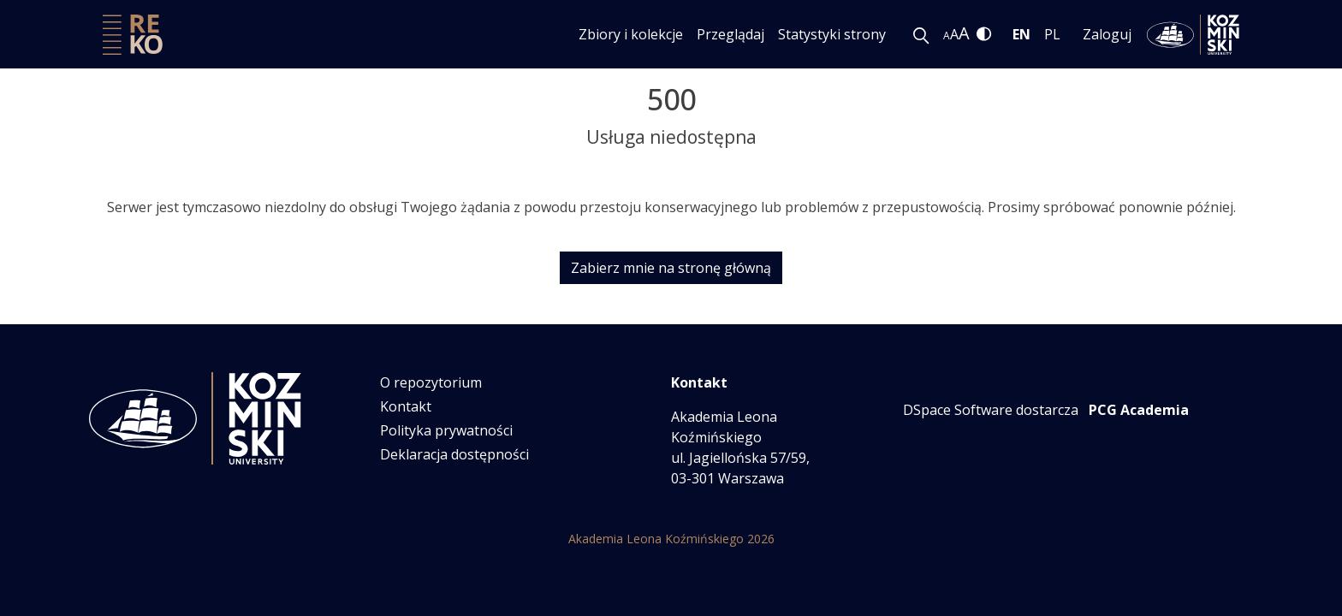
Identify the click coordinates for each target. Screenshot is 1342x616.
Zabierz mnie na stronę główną (671, 267)
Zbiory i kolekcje (631, 34)
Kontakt (405, 406)
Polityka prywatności (446, 430)
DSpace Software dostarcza (990, 409)
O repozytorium (431, 382)
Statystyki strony (832, 34)
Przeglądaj (730, 34)
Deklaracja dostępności (454, 454)
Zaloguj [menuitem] (1107, 34)
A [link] (946, 35)
